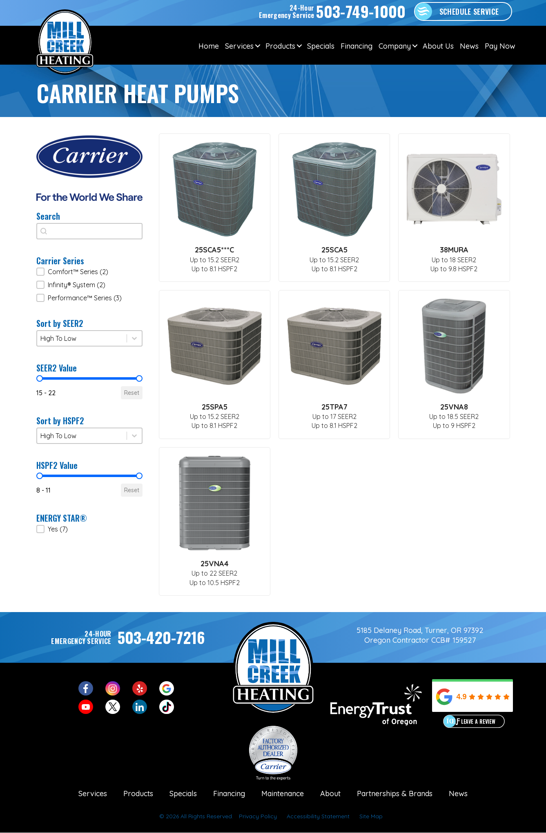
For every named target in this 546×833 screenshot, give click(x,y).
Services (239, 46)
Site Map (371, 816)
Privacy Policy (258, 816)
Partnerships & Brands (394, 793)
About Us (438, 46)
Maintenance (282, 793)
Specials (320, 46)
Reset (131, 392)
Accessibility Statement (318, 816)
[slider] (39, 378)
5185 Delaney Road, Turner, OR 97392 (420, 630)
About (330, 793)
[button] (89, 272)
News (469, 46)
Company (395, 46)
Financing (356, 46)
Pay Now (500, 46)
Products (280, 46)
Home (208, 46)
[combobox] (89, 231)
